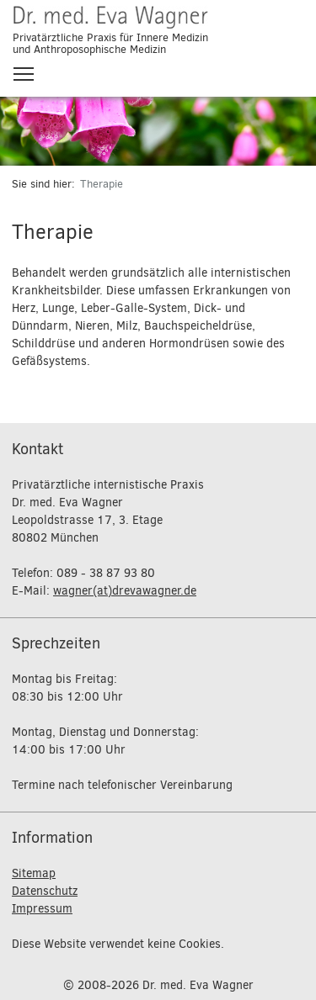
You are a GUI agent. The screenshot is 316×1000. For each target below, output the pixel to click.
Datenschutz (45, 891)
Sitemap (34, 873)
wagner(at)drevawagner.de (124, 591)
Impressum (42, 909)
